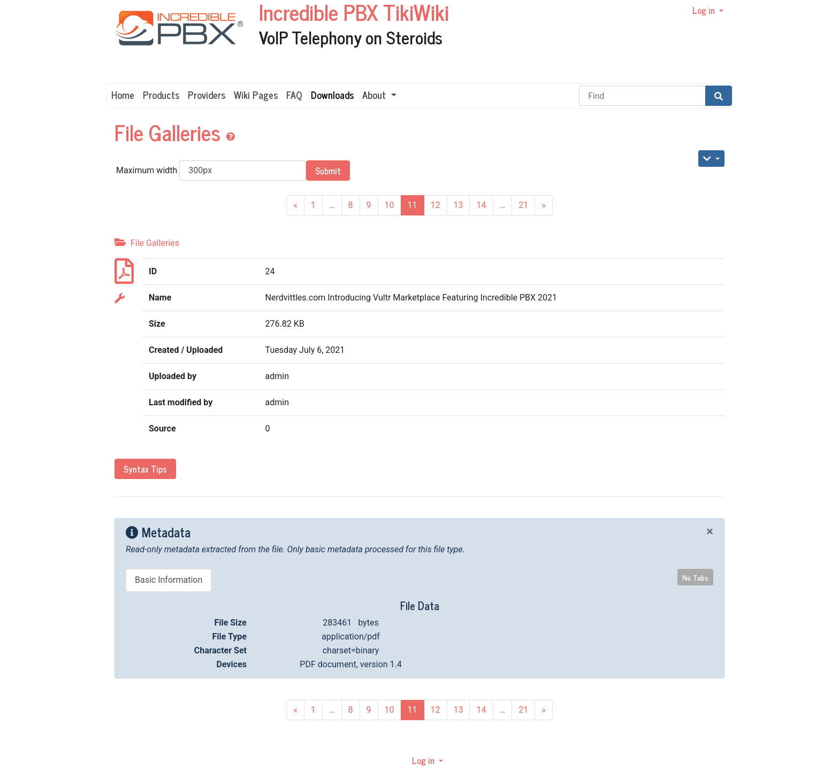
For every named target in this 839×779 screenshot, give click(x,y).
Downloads (332, 95)
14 (481, 205)
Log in (704, 10)
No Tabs (695, 577)
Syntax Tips (145, 469)
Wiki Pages (256, 95)
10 (389, 205)
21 (523, 205)
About (375, 95)
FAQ (294, 95)
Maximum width (211, 170)
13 (458, 205)
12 (435, 205)
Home (122, 95)
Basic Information (168, 580)
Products (161, 95)
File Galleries (170, 132)
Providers (206, 95)
